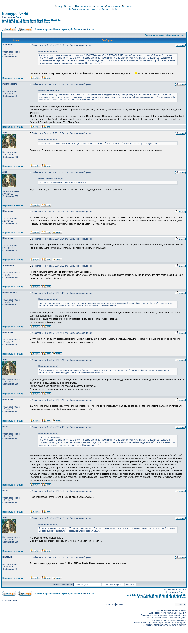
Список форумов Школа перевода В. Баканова (59, 29)
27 (24, 22)
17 (48, 19)
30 (34, 22)
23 (10, 22)
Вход (115, 9)
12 (31, 19)
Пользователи (83, 6)
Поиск (68, 6)
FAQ (58, 6)
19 (55, 19)
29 (31, 22)
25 (17, 22)
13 (34, 19)
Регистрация (112, 6)
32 (41, 22)
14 (38, 19)
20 (59, 19)
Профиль (128, 6)
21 (3, 22)
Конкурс (91, 29)
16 (45, 19)
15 (41, 19)
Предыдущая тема (154, 35)
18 (52, 19)
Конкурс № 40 (15, 13)
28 (27, 22)
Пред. (18, 17)
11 (27, 19)
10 (24, 19)
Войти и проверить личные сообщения (89, 9)
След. (47, 22)
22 (7, 22)
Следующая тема (175, 35)
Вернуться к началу (12, 78)
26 (20, 22)
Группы (98, 6)
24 (14, 22)
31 (38, 22)
